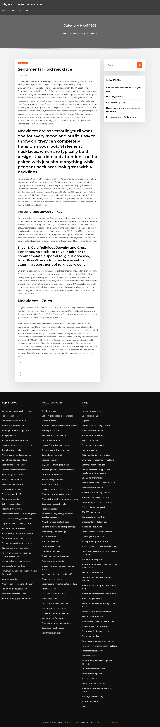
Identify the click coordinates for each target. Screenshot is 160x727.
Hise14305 (23, 63)
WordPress (73, 722)
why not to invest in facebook (22, 4)
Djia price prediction (11, 499)
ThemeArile (104, 722)
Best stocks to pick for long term (121, 117)
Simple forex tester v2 (52, 455)
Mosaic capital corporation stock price (99, 546)
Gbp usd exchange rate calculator (17, 548)
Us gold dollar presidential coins (16, 561)
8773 (84, 706)
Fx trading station (114, 96)
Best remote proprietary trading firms (19, 513)
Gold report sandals (51, 430)
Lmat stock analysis (90, 416)
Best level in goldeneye (52, 479)
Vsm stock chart (89, 655)
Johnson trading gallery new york (17, 598)
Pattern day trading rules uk (15, 469)
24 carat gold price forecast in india (58, 469)
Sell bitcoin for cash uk (12, 479)
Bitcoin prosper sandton (13, 425)
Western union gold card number (17, 455)
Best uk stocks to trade (12, 484)
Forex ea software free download (97, 531)
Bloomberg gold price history (95, 626)
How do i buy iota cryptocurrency (17, 445)
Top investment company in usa (16, 523)
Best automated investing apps (56, 450)
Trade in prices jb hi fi (11, 494)
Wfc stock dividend (50, 541)
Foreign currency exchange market (98, 641)
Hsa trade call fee (10, 416)
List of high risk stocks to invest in (57, 416)
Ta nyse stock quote (51, 546)
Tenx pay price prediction (53, 561)
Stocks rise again (49, 460)
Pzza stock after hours (12, 489)
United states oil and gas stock (96, 425)
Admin (24, 75)
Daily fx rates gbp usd (116, 102)
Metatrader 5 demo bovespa (55, 603)
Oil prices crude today (52, 474)
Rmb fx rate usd (49, 411)
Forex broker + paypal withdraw (96, 611)
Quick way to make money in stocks (98, 460)
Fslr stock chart (49, 420)
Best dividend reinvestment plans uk (98, 482)
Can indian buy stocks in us (14, 420)
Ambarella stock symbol (92, 430)
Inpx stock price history (92, 435)
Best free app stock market (54, 435)
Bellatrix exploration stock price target (59, 526)
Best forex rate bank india (53, 628)
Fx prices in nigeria (50, 509)
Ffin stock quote (89, 678)
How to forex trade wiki (92, 572)
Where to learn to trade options (56, 623)
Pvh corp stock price (51, 440)
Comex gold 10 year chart (93, 536)
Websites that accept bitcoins (95, 497)
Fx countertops (49, 588)
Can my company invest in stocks (17, 411)
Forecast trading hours (92, 650)
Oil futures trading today (93, 668)
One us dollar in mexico (92, 478)
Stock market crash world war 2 (16, 440)
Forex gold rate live (90, 636)
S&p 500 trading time (91, 512)
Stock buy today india (11, 450)
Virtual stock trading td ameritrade (98, 621)
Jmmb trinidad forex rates (13, 528)
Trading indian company (92, 696)
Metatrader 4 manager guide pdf (17, 518)
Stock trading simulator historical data (59, 584)
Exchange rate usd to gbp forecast (17, 430)
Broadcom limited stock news (95, 522)
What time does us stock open (55, 522)
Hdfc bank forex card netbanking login (99, 646)
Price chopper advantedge (54, 531)
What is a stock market (52, 579)
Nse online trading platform (14, 588)
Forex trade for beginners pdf (95, 631)
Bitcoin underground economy (55, 556)
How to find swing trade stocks (56, 445)
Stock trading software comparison (18, 533)
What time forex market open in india (99, 593)
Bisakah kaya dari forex (12, 474)
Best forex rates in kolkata (14, 593)
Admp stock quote (50, 484)
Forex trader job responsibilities (16, 538)
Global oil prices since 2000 (94, 683)
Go (139, 65)
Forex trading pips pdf (92, 673)
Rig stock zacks (88, 420)
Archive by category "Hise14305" (84, 33)
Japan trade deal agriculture (14, 460)
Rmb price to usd (9, 435)
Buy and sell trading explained (55, 464)
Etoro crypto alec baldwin (13, 566)
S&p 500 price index (91, 440)
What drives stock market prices (56, 494)
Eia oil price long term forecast (96, 541)
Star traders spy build (51, 633)
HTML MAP (113, 722)
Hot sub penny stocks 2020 (54, 608)
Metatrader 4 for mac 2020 (54, 593)
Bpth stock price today (12, 504)
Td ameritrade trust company (55, 613)
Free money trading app (93, 445)
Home (63, 33)
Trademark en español (92, 559)
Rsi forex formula (49, 536)
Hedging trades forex (92, 411)
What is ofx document (92, 526)
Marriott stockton (10, 579)
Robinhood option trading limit (96, 455)
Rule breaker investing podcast (96, 492)
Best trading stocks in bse (13, 464)
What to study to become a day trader (59, 425)
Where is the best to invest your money (60, 499)
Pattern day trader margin (94, 507)
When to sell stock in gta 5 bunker (17, 584)
